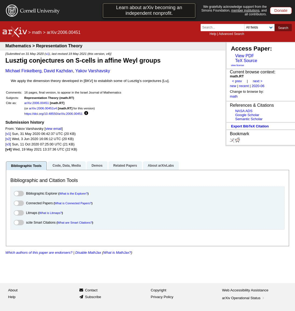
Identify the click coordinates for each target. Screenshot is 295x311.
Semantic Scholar (249, 119)
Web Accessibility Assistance (245, 290)
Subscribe (93, 297)
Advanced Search (231, 34)
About (12, 290)
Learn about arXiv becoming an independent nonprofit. (149, 10)
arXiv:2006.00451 (36, 103)
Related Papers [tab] (125, 165)
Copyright (158, 290)
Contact (91, 290)
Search (283, 28)
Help (212, 34)
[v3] (8, 144)
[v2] (8, 139)
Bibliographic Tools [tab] (26, 166)
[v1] (8, 134)
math (37, 32)
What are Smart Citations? (75, 222)
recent (244, 86)
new (233, 86)
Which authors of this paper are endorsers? (38, 253)
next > (257, 81)
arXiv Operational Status (243, 298)
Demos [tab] (96, 165)
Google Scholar (247, 115)
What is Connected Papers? (73, 203)
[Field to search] (259, 27)
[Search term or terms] (224, 27)
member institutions (245, 10)
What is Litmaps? (50, 213)
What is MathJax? (117, 253)
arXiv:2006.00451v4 (43, 108)
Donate (280, 10)
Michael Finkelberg (23, 71)
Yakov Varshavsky (92, 71)
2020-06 (258, 86)
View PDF (244, 55)
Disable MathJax (88, 253)
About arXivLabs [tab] (161, 165)
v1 (47, 53)
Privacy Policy (162, 297)
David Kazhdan (58, 71)
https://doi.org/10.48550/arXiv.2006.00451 (53, 113)
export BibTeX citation (250, 126)
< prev (237, 81)
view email (53, 129)
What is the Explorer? (73, 193)
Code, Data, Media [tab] (66, 165)
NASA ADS (244, 111)
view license (237, 65)
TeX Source (246, 60)
